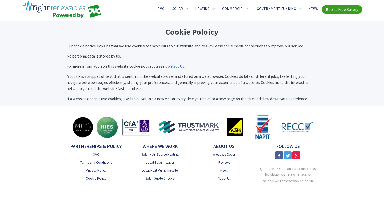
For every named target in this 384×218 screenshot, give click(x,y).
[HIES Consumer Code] (107, 127)
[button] (180, 9)
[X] (288, 155)
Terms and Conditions (96, 162)
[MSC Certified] (82, 127)
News (313, 8)
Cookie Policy (96, 178)
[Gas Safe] (235, 127)
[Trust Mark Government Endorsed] (189, 127)
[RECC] (297, 127)
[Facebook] (279, 155)
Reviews (224, 162)
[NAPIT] (263, 127)
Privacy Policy (96, 170)
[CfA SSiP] (136, 127)
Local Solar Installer (160, 162)
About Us (224, 178)
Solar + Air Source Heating (160, 154)
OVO (161, 8)
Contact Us (174, 66)
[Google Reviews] (296, 155)
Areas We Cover (224, 154)
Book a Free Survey (342, 9)
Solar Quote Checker (160, 178)
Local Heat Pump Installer (160, 170)
